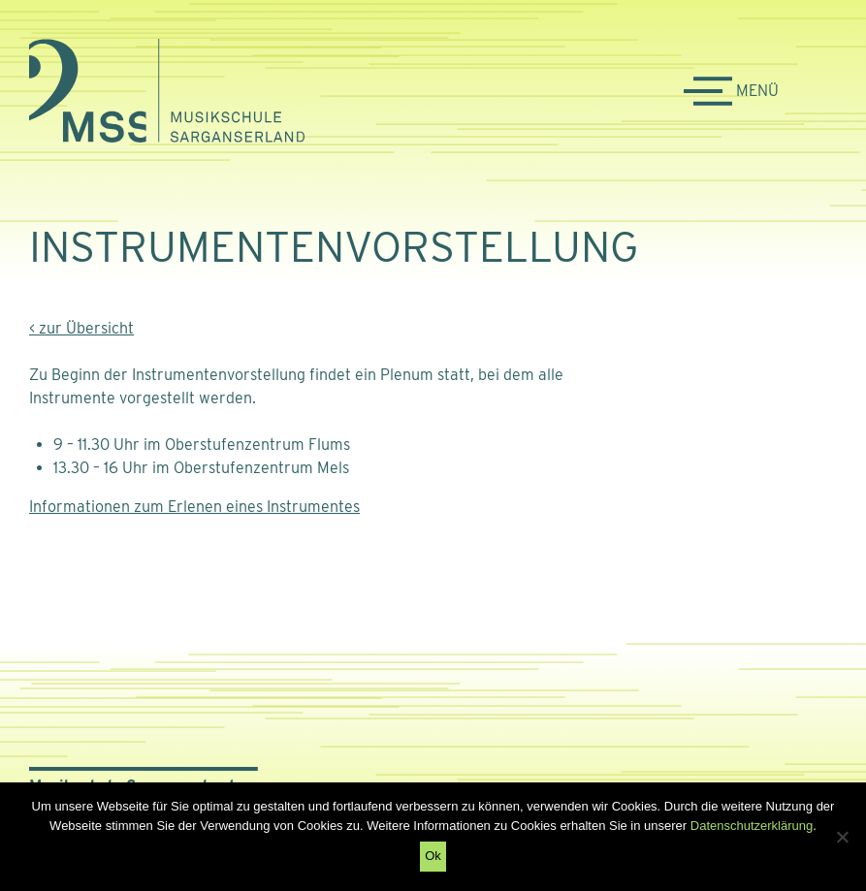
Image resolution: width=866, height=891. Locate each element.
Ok (433, 855)
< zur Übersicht (81, 328)
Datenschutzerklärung (751, 825)
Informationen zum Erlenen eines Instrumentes (194, 506)
